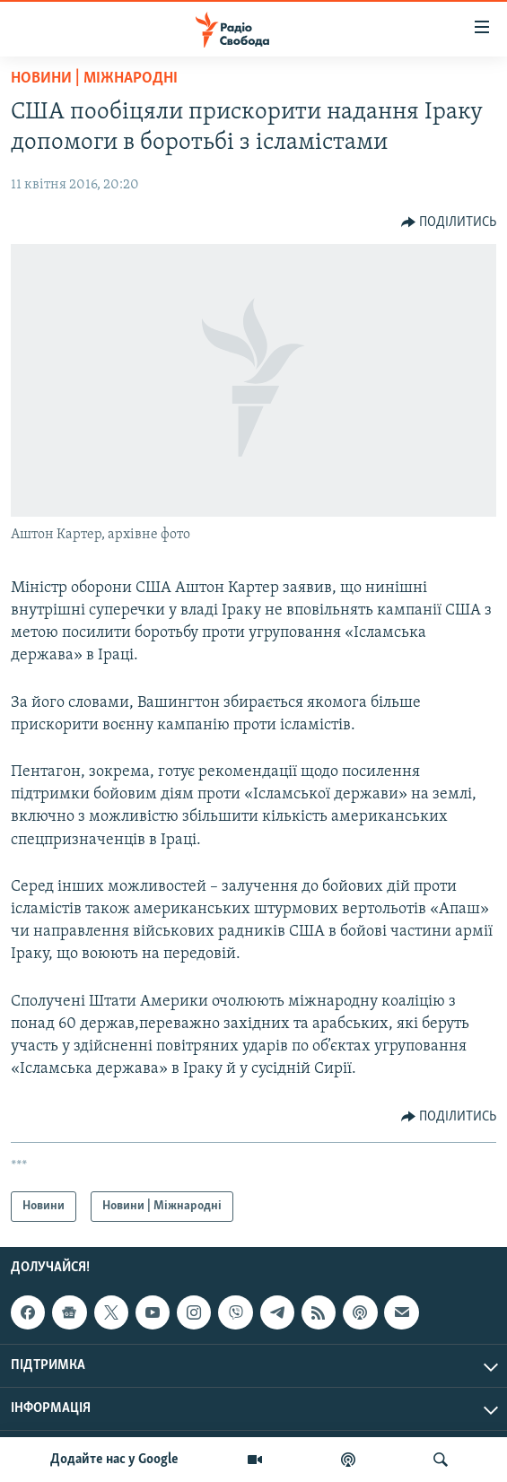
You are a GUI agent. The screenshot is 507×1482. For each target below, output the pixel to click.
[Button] (449, 222)
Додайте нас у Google (114, 1459)
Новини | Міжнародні (94, 78)
